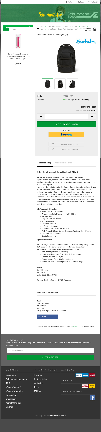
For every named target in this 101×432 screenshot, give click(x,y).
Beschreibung (45, 175)
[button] (41, 129)
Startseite (69, 2)
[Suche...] (6, 29)
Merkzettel (93, 2)
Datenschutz (11, 408)
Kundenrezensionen (63, 175)
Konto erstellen (40, 392)
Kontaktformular (13, 415)
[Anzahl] (66, 129)
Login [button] (81, 2)
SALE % (37, 404)
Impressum (11, 412)
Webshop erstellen (42, 428)
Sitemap (10, 419)
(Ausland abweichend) (82, 112)
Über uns (38, 388)
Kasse (36, 400)
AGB (8, 396)
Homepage (77, 340)
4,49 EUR (18, 76)
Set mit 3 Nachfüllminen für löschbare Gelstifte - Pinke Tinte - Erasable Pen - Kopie (18, 69)
